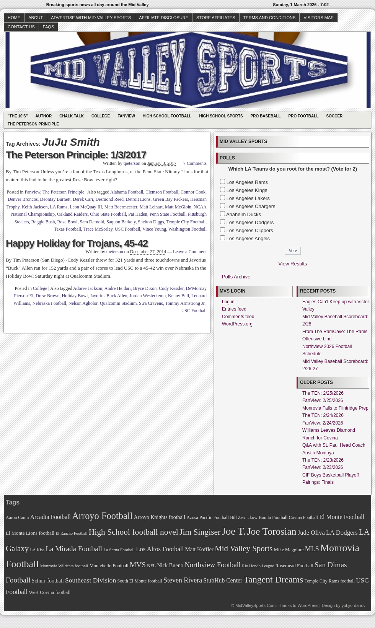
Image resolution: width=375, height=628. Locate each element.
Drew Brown (47, 295)
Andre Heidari (117, 288)
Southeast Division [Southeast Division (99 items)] (90, 580)
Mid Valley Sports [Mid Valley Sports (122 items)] (243, 548)
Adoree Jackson (87, 288)
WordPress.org (237, 324)
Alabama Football (126, 192)
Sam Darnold (92, 222)
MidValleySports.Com (255, 605)
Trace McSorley (97, 229)
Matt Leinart (151, 207)
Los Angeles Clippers (250, 230)
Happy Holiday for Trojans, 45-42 (77, 243)
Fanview (126, 116)
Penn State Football (168, 214)
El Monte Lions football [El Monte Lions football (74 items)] (30, 533)
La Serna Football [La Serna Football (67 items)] (119, 549)
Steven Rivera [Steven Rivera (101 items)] (182, 580)
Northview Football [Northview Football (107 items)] (212, 565)
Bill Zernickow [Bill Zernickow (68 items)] (243, 517)
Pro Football (304, 116)
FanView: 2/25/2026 (322, 400)
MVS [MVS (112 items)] (138, 565)
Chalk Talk (71, 116)
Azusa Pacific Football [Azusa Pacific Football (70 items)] (208, 517)
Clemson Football (161, 192)
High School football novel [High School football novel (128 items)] (133, 532)
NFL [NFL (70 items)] (151, 565)
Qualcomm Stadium (118, 303)
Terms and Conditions (269, 17)
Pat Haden (137, 214)
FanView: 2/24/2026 (322, 423)
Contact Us (21, 26)
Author (43, 116)
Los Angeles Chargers (251, 206)
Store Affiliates (215, 17)
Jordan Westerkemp (148, 295)
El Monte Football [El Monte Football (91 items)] (341, 517)
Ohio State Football (108, 214)
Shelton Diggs (151, 222)
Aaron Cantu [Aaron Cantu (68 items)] (17, 517)
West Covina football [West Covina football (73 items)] (50, 592)
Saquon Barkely (120, 222)
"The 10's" (18, 116)
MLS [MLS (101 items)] (312, 549)
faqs (48, 26)
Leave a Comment (190, 251)
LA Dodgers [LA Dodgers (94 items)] (342, 532)
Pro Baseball (266, 116)
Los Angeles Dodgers (250, 222)
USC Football (127, 229)
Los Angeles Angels (248, 238)
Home (14, 17)
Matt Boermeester (120, 207)
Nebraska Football (49, 303)
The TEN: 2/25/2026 (323, 393)
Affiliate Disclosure (163, 17)
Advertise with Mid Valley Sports (91, 17)
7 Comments (195, 163)
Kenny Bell (178, 295)
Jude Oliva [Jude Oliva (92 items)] (311, 532)
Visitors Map (318, 17)
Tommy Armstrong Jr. (185, 303)
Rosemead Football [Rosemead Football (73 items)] (294, 565)
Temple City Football (186, 222)
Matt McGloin (178, 207)
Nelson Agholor (83, 303)
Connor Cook (193, 192)
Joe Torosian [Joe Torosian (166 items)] (271, 531)
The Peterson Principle (33, 124)
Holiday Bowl (75, 295)
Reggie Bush (43, 222)
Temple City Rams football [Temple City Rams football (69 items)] (330, 581)
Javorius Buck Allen (108, 295)
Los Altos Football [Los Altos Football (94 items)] (160, 549)
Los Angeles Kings (247, 190)
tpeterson (132, 163)
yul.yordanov (353, 605)
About (35, 17)
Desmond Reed (109, 199)
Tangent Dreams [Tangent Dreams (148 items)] (273, 579)
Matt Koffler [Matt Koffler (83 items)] (199, 549)
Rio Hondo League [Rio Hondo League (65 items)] (258, 565)
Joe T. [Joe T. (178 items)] (234, 531)
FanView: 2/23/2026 (322, 467)
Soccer (334, 116)
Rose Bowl (67, 222)
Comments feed (238, 316)
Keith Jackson (35, 207)
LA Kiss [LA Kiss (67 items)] (37, 549)
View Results (293, 264)
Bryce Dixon (145, 288)
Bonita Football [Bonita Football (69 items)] (273, 517)
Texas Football (67, 229)
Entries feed (234, 309)
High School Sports (221, 116)
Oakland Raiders (72, 214)
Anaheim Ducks (243, 214)
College (100, 116)
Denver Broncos (23, 199)
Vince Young (154, 229)
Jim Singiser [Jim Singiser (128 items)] (199, 532)
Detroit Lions (138, 199)
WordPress (307, 605)
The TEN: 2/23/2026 (323, 460)
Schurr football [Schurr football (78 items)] (48, 581)
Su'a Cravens (151, 303)
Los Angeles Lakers (248, 198)
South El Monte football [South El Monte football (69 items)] (139, 581)
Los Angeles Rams (247, 182)
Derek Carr (83, 199)
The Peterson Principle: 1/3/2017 (76, 155)
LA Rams (59, 207)
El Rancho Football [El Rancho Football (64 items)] (72, 533)
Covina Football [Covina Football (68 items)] (303, 517)
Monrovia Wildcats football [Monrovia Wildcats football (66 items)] (64, 565)
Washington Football (187, 229)
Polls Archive (236, 277)
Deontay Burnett (55, 199)
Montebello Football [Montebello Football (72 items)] (109, 565)
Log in (228, 301)
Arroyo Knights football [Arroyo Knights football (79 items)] (160, 517)
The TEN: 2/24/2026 (323, 415)
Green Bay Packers (170, 199)
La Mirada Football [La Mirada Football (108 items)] (74, 549)
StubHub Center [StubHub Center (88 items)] (222, 580)
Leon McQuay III (86, 207)
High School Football (167, 116)
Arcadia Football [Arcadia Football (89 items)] (50, 517)
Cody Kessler (171, 288)
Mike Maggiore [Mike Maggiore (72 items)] (289, 549)
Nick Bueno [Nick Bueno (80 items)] (170, 565)
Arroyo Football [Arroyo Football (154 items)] (102, 516)
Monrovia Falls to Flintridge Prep (335, 408)
